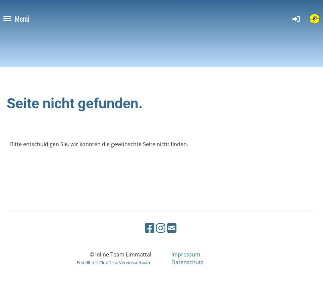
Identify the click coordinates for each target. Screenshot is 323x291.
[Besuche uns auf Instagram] (160, 228)
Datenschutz (187, 262)
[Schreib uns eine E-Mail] (171, 228)
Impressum (185, 254)
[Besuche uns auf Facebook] (149, 228)
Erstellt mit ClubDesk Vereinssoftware (114, 262)
